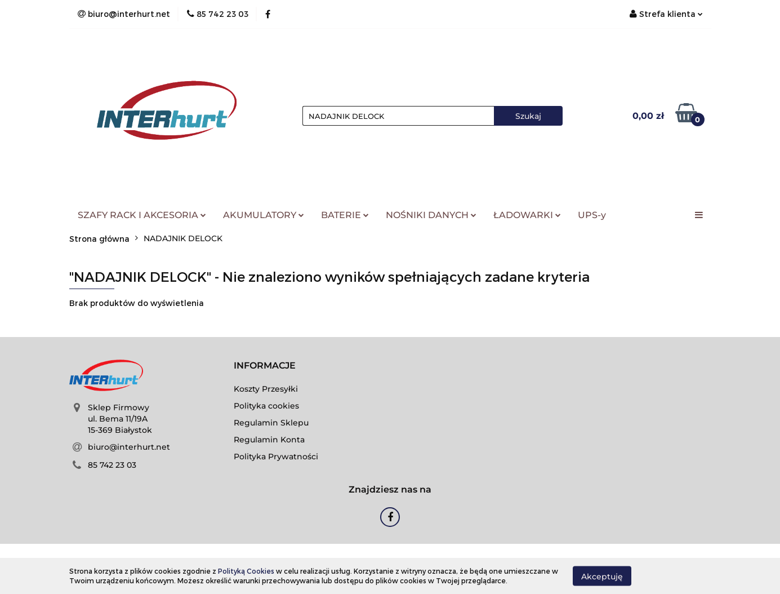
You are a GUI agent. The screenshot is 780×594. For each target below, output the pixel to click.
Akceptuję (602, 576)
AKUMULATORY (263, 215)
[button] (265, 366)
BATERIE (345, 215)
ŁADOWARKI (527, 215)
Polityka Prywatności (276, 456)
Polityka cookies (266, 406)
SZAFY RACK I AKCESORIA (142, 215)
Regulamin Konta (269, 440)
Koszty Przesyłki (266, 389)
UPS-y (592, 215)
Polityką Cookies (246, 571)
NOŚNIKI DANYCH (431, 215)
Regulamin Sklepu (271, 423)
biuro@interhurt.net (129, 447)
